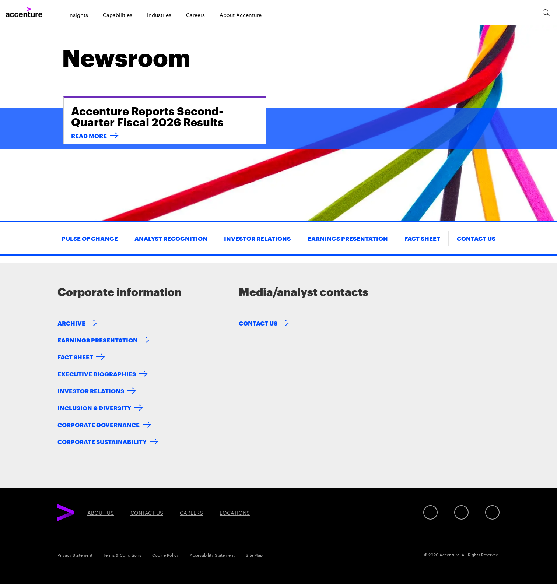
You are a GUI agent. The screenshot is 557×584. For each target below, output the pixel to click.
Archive (71, 323)
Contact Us (476, 238)
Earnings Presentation (348, 238)
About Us (100, 512)
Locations (235, 512)
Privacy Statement (74, 555)
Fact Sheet (422, 238)
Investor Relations (257, 238)
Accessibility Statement (212, 555)
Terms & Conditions (122, 555)
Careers (195, 14)
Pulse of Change (90, 238)
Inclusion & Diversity (94, 407)
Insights (78, 14)
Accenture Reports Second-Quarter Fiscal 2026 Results (147, 116)
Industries (159, 14)
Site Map (254, 555)
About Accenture (241, 14)
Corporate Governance (98, 424)
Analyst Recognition (170, 238)
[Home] (24, 12)
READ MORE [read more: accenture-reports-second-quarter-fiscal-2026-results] (89, 135)
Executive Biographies (96, 373)
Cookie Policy (165, 555)
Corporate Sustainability (102, 441)
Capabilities (117, 14)
